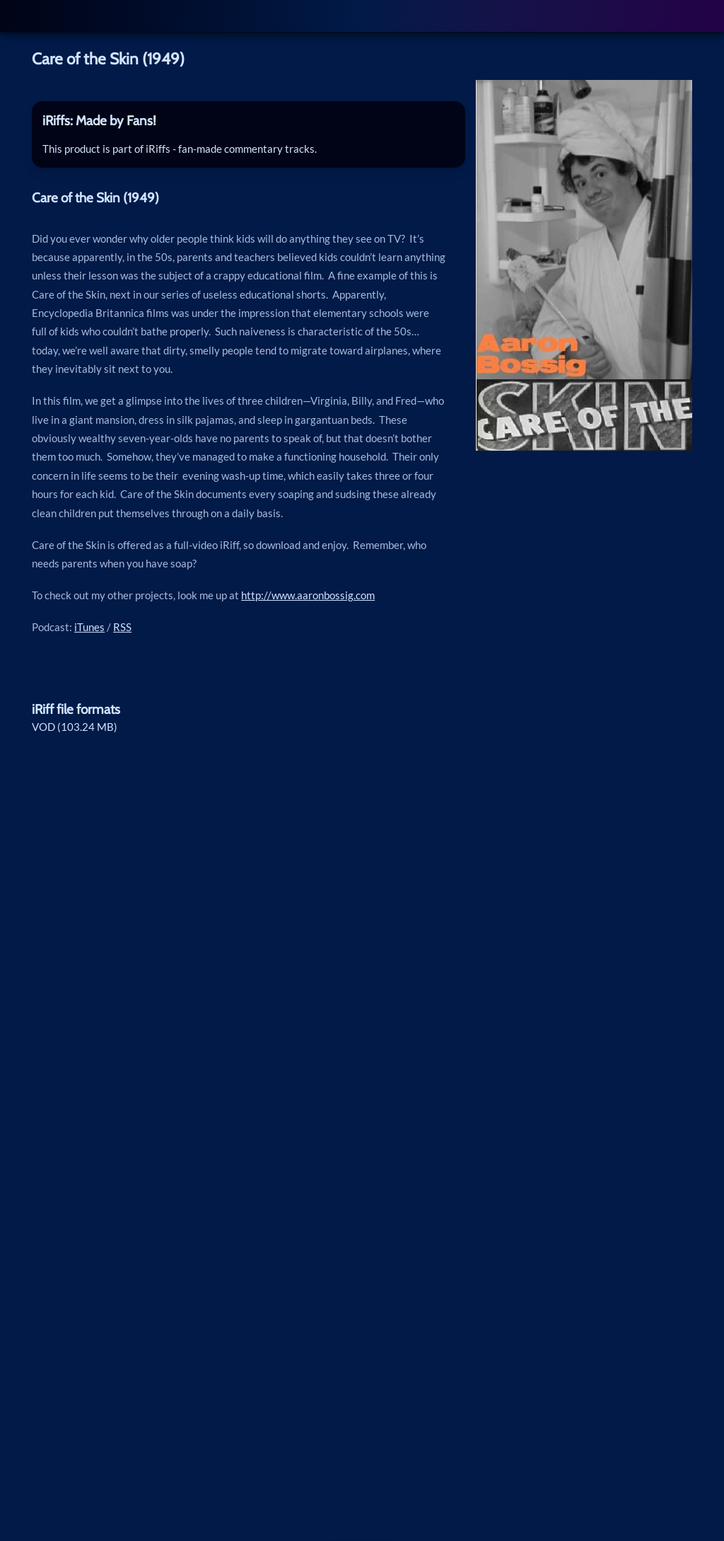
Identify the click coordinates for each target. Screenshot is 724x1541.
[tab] (248, 121)
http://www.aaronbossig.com (308, 595)
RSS (122, 627)
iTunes (89, 627)
